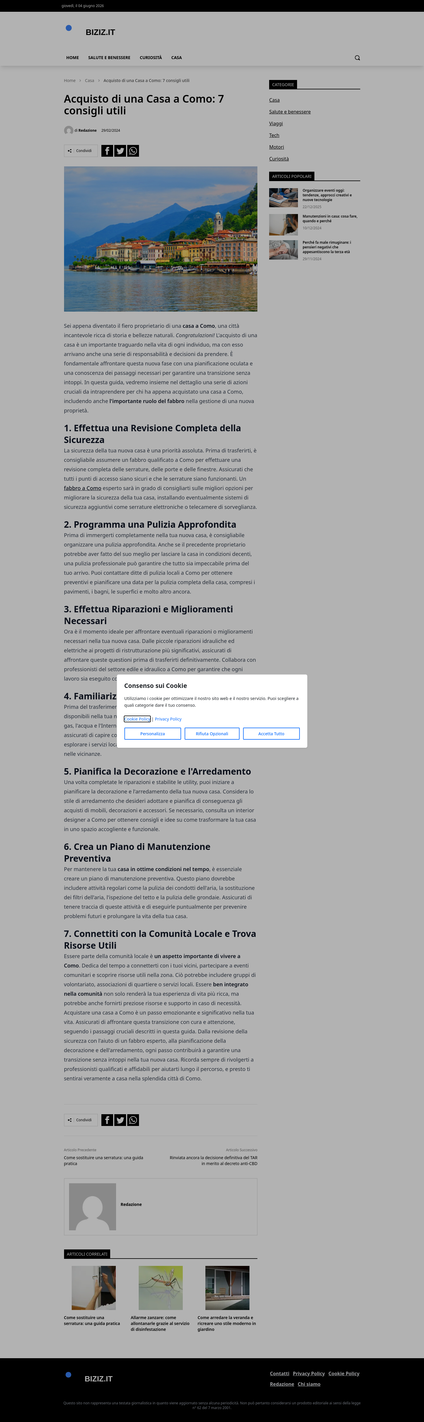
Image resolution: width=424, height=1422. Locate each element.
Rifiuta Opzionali (212, 733)
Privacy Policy (168, 719)
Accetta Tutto (271, 733)
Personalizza (152, 733)
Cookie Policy (137, 719)
